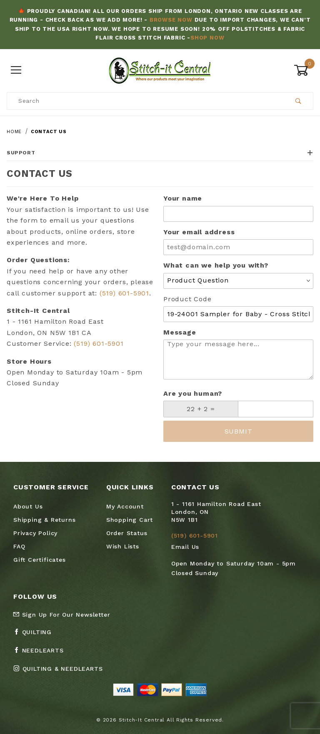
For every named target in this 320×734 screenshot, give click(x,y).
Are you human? (192, 393)
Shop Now (207, 38)
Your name (182, 198)
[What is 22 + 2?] (200, 409)
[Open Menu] (16, 70)
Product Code (187, 299)
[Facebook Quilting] (35, 635)
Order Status (127, 533)
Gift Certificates (39, 559)
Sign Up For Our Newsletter (61, 614)
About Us (27, 506)
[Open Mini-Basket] (303, 70)
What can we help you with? (215, 265)
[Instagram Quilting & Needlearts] (61, 672)
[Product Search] (145, 101)
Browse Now (171, 20)
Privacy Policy (35, 533)
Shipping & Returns (44, 519)
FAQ (19, 546)
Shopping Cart (129, 519)
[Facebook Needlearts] (41, 654)
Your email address (199, 232)
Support (160, 153)
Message (179, 332)
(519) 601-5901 (124, 293)
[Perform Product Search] (298, 101)
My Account (125, 506)
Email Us (185, 546)
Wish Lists (122, 546)
